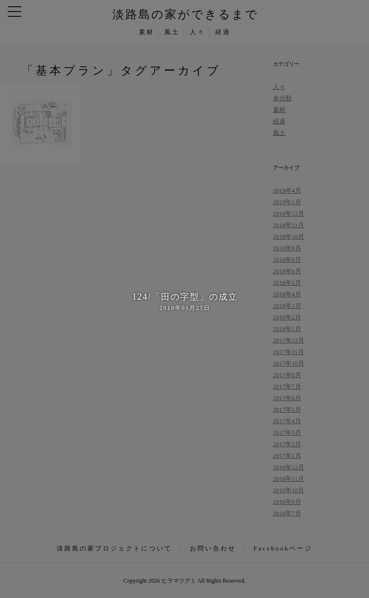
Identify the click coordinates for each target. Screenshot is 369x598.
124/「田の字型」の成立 (184, 302)
